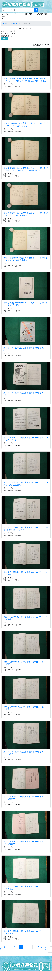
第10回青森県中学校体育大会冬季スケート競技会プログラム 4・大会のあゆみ (25, 124)
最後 (45, 948)
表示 (4, 38)
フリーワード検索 (16, 24)
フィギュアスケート (10, 33)
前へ (4, 948)
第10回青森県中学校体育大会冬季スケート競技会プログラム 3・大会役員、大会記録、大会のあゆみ (25, 79)
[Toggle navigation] (48, 10)
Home (5, 24)
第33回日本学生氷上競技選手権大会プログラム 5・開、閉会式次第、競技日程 (25, 528)
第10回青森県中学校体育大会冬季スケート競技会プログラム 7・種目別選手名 (25, 259)
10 (38, 947)
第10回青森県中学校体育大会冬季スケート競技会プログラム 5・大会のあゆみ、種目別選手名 (25, 169)
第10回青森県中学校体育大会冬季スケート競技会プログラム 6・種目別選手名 (25, 214)
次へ (41, 948)
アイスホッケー (8, 36)
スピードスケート (9, 31)
